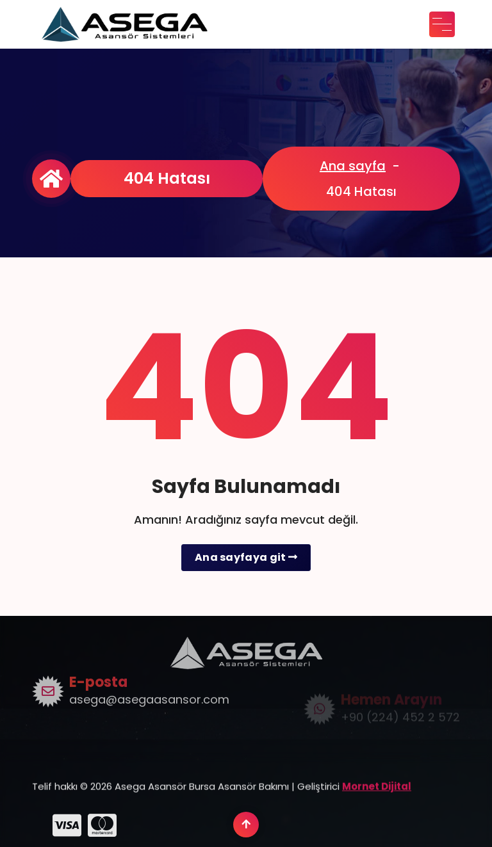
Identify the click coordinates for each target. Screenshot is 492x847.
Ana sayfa (353, 166)
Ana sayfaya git (246, 557)
